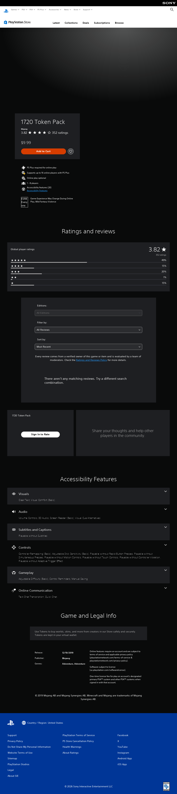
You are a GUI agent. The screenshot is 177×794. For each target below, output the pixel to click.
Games (14, 9)
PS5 (23, 9)
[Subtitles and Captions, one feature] (88, 528)
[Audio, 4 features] (88, 510)
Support (86, 9)
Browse (119, 19)
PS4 (31, 9)
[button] (37, 187)
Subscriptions (102, 19)
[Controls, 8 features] (88, 550)
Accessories (54, 9)
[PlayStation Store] (18, 19)
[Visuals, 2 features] (88, 492)
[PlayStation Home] (6, 9)
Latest (56, 19)
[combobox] (88, 310)
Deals (86, 19)
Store (75, 9)
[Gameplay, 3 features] (88, 571)
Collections (71, 19)
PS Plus (41, 9)
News (66, 9)
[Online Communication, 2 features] (88, 589)
